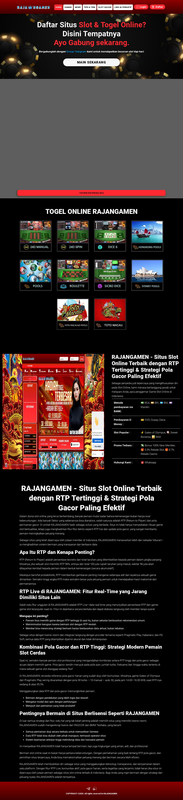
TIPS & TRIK (89, 7)
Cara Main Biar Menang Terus (91, 193)
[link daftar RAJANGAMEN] (33, 7)
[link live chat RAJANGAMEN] (95, 789)
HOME (58, 7)
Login (141, 6)
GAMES (68, 7)
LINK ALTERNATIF (123, 7)
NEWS (78, 7)
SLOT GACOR (104, 7)
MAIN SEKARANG (91, 62)
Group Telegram (76, 51)
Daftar (157, 6)
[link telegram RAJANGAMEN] (88, 789)
